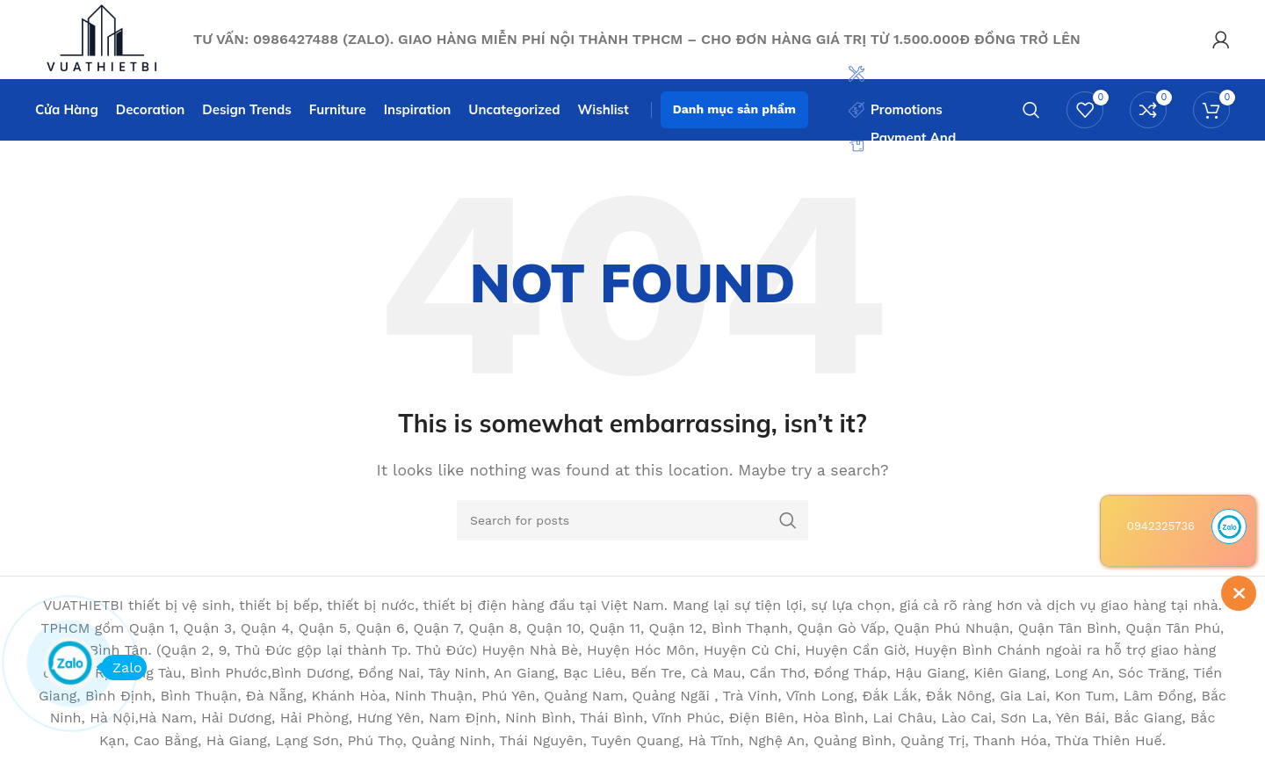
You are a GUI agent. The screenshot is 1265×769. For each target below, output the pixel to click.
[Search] (1031, 109)
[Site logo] (105, 38)
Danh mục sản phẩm (734, 109)
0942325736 (1161, 526)
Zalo (121, 667)
